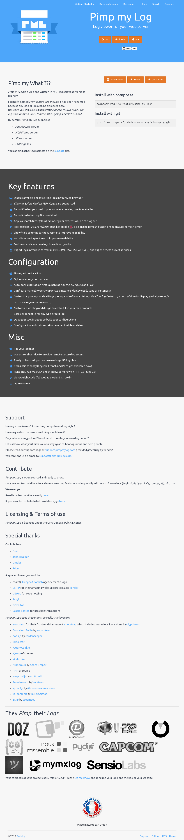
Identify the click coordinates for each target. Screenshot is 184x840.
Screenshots (115, 79)
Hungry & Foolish (32, 582)
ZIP (105, 39)
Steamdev (29, 699)
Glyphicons (133, 624)
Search (156, 4)
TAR (135, 39)
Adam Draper (38, 664)
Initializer (18, 641)
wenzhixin (43, 630)
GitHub (120, 39)
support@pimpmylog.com (55, 455)
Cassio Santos (21, 610)
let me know (82, 777)
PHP (15, 670)
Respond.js (19, 676)
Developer (130, 4)
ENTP (16, 587)
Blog (144, 4)
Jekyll (16, 599)
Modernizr (19, 659)
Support (169, 4)
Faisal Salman (39, 693)
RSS (164, 836)
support (59, 150)
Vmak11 (18, 562)
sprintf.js (18, 688)
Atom (172, 836)
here (46, 495)
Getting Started (84, 4)
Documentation (109, 4)
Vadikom (38, 682)
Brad (15, 551)
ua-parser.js (20, 693)
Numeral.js (19, 664)
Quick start (155, 79)
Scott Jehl (36, 676)
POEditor (18, 605)
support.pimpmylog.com (60, 449)
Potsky (21, 836)
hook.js (17, 635)
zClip (16, 699)
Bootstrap (19, 624)
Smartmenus (21, 682)
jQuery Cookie (21, 647)
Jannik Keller (21, 556)
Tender (73, 587)
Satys (16, 568)
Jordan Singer (33, 635)
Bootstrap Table (23, 630)
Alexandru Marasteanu (41, 688)
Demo (135, 79)
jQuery (17, 653)
